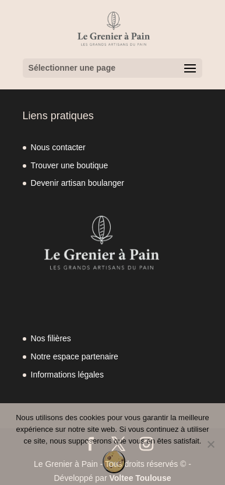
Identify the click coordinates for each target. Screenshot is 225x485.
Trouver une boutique (69, 165)
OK (113, 464)
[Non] (210, 444)
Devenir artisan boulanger (77, 183)
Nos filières (51, 338)
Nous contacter (58, 147)
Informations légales (67, 374)
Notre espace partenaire (74, 356)
